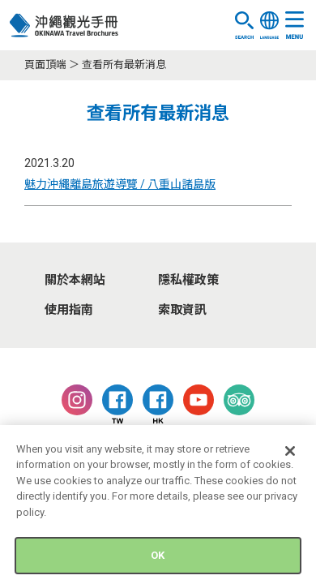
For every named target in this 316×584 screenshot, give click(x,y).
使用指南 (69, 310)
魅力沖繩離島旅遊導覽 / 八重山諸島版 (120, 184)
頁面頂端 (45, 64)
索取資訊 (182, 310)
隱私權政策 (188, 280)
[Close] (290, 454)
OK (157, 559)
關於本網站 (75, 280)
